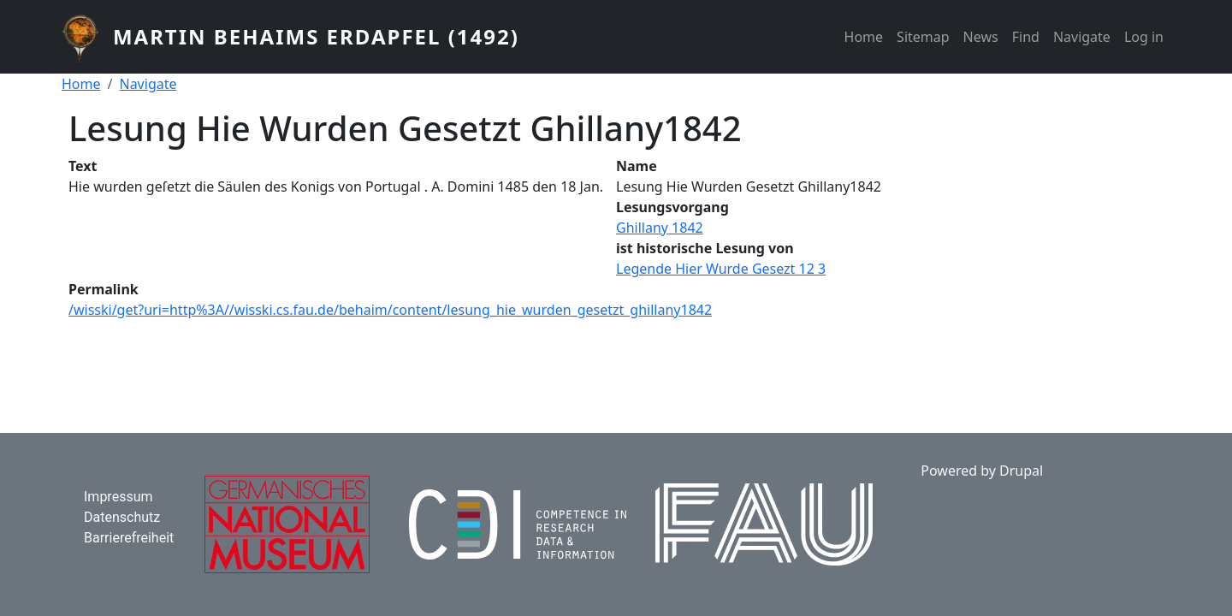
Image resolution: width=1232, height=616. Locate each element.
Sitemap (923, 36)
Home (864, 36)
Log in (1144, 36)
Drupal (1021, 470)
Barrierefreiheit (129, 538)
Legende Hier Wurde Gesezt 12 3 (721, 268)
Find (1026, 36)
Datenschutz (122, 517)
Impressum (118, 497)
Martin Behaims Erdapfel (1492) (316, 36)
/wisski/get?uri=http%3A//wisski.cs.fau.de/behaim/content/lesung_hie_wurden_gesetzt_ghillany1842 (390, 309)
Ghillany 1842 (659, 227)
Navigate (1082, 36)
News (980, 36)
